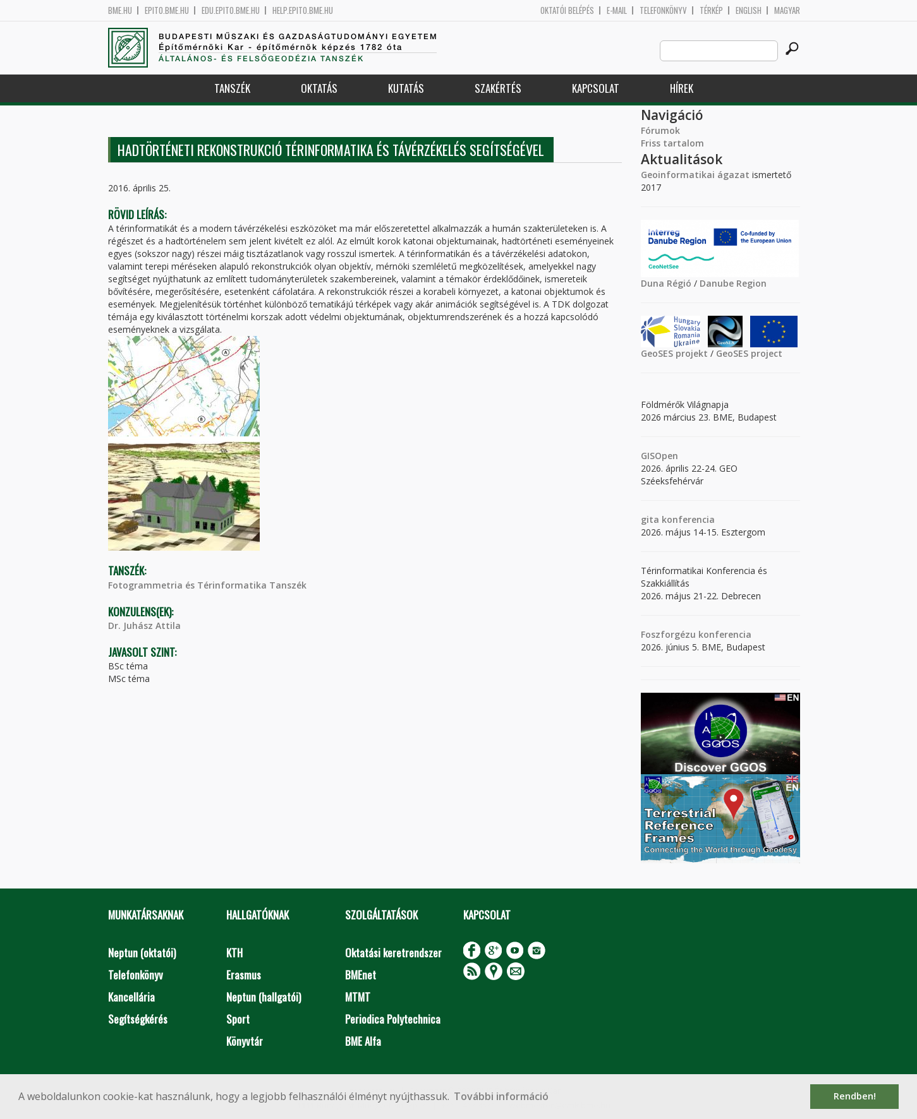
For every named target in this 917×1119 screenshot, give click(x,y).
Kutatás (406, 88)
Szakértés (498, 88)
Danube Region (733, 283)
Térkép (711, 10)
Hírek (681, 88)
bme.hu (120, 10)
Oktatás (319, 88)
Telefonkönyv (663, 10)
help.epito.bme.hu (302, 10)
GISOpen (659, 456)
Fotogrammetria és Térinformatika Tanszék (207, 585)
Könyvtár (244, 1041)
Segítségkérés (137, 1019)
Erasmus (243, 975)
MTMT (357, 997)
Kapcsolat (595, 88)
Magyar (787, 10)
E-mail (617, 10)
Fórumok (660, 130)
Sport (238, 1019)
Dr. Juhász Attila (144, 625)
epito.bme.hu (167, 10)
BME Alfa (363, 1041)
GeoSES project (749, 353)
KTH (234, 952)
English (749, 10)
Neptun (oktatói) (142, 952)
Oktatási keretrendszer (393, 952)
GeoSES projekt (674, 353)
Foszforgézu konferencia (696, 634)
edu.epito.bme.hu (231, 10)
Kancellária (131, 997)
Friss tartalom (672, 143)
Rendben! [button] (855, 1096)
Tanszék (232, 88)
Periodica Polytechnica (392, 1019)
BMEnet (360, 975)
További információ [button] (501, 1096)
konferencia (687, 519)
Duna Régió (666, 283)
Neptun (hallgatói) (263, 997)
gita (650, 519)
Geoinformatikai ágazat (695, 175)
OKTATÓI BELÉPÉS (567, 10)
